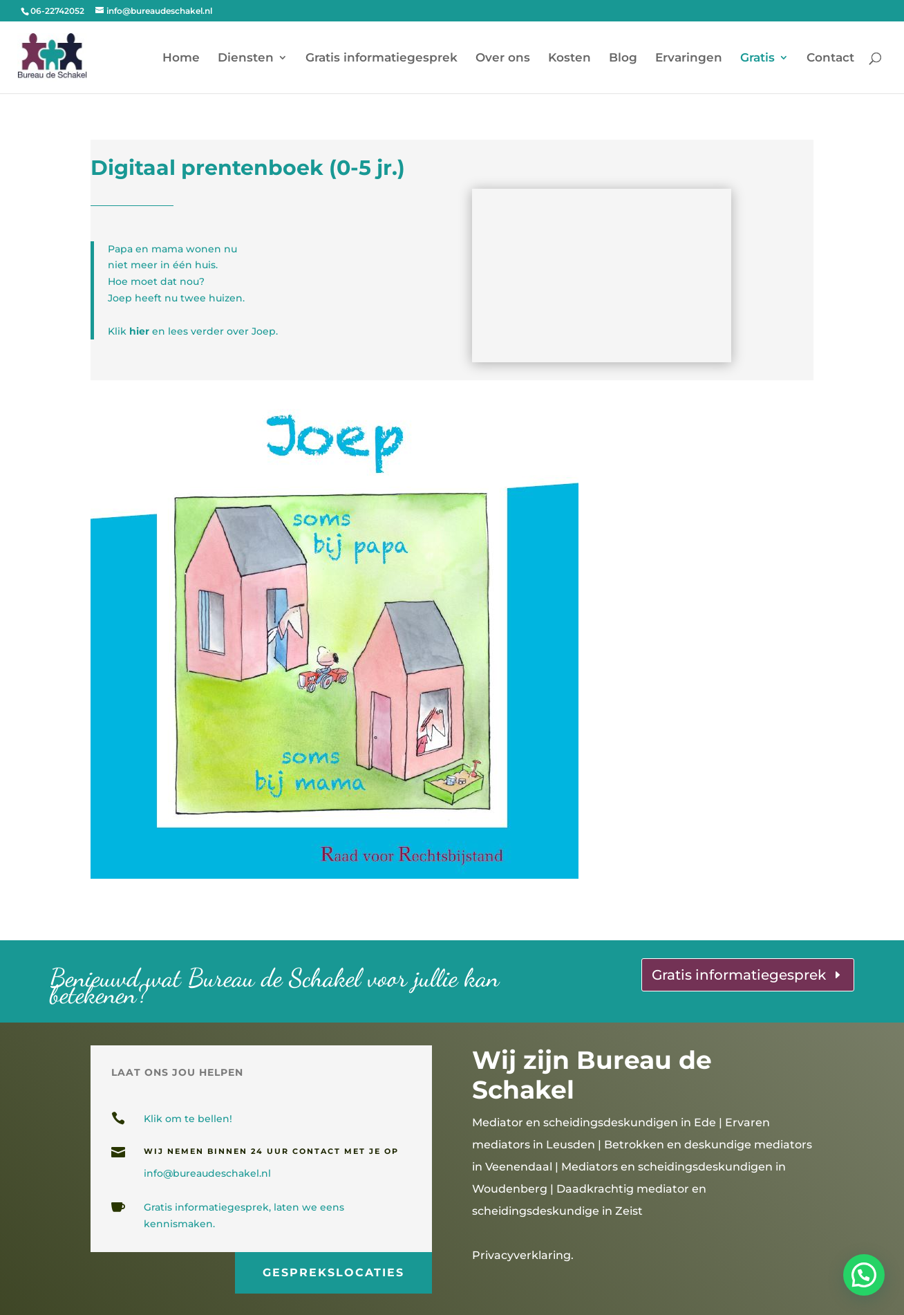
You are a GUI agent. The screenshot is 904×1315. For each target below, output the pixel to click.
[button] (864, 1275)
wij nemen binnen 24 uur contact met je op (271, 1151)
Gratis (757, 58)
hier (139, 331)
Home (181, 58)
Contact (830, 58)
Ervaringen (688, 58)
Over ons (502, 58)
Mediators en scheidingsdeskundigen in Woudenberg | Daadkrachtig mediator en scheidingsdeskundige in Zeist (629, 1189)
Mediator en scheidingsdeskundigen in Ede (594, 1122)
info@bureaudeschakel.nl (207, 1173)
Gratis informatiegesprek (381, 58)
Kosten (569, 58)
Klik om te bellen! (188, 1118)
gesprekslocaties (333, 1270)
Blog (623, 58)
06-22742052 (57, 11)
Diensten (246, 58)
